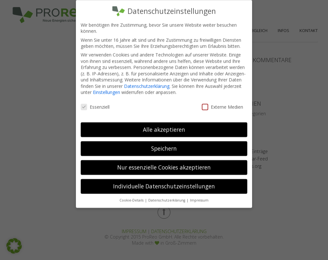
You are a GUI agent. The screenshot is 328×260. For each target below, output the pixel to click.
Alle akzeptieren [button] (164, 125)
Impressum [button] (199, 196)
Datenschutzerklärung (146, 82)
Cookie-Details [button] (131, 196)
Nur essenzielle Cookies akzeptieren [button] (164, 163)
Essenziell (95, 103)
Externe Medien (222, 103)
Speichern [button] (164, 144)
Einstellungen (106, 88)
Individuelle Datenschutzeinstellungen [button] (164, 182)
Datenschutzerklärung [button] (167, 196)
